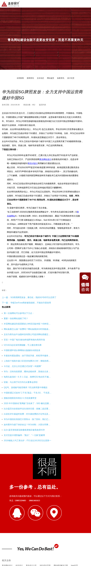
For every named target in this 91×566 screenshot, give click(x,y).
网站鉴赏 (50, 78)
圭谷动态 (40, 78)
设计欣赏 (70, 78)
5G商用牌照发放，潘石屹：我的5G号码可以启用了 (33, 297)
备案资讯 (60, 78)
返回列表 (42, 105)
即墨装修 (22, 513)
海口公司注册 (76, 513)
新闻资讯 (30, 78)
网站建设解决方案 (61, 501)
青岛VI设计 (33, 163)
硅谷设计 (19, 501)
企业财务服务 (62, 513)
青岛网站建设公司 (9, 513)
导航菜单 (87, 3)
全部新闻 (20, 78)
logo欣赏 (74, 501)
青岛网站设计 (45, 159)
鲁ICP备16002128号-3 (67, 551)
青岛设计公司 (31, 501)
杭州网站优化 (48, 513)
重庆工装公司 (34, 513)
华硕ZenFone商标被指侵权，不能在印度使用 (30, 303)
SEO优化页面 (45, 501)
